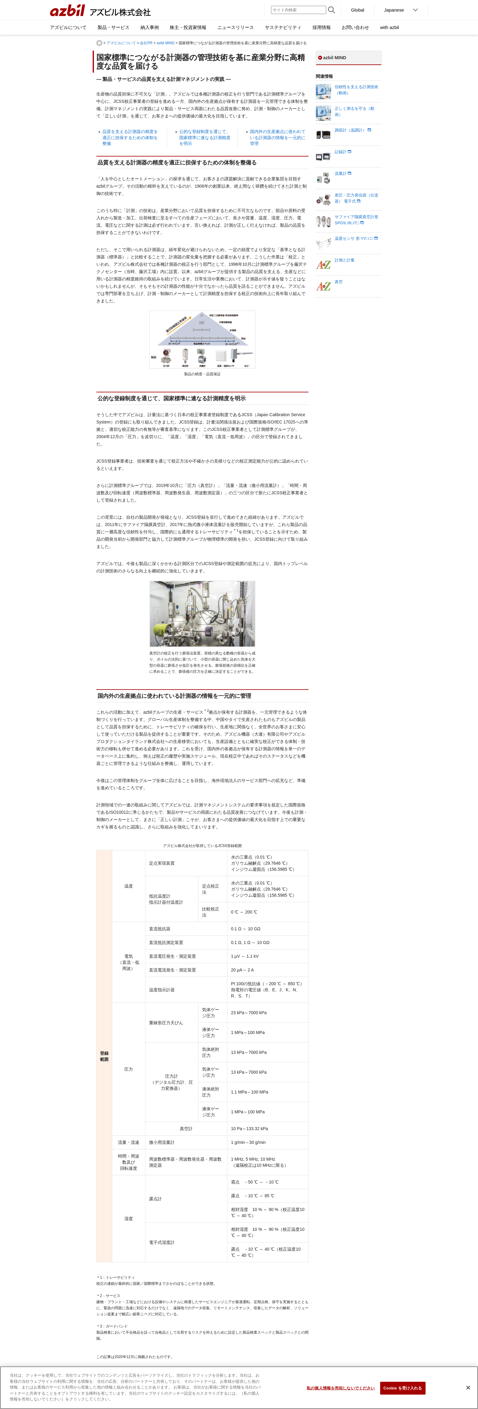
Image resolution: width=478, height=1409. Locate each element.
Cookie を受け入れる (402, 1391)
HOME (99, 43)
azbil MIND (166, 43)
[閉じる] (468, 1390)
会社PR (146, 43)
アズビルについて (121, 43)
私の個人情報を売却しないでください (341, 1391)
